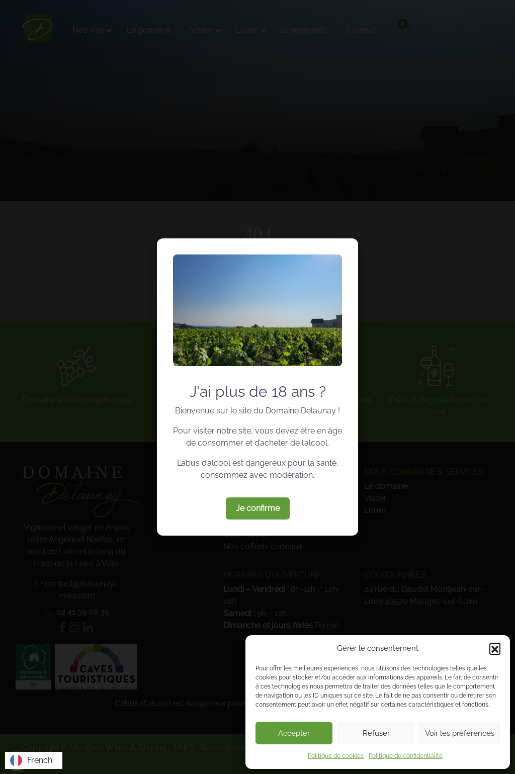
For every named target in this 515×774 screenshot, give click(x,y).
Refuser (376, 733)
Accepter (294, 733)
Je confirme (258, 508)
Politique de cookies (336, 755)
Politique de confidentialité (406, 755)
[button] (495, 648)
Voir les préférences (459, 733)
